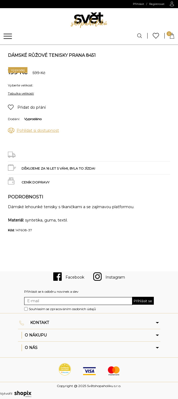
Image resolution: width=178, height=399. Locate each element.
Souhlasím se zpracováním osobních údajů (62, 309)
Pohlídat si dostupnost (38, 130)
